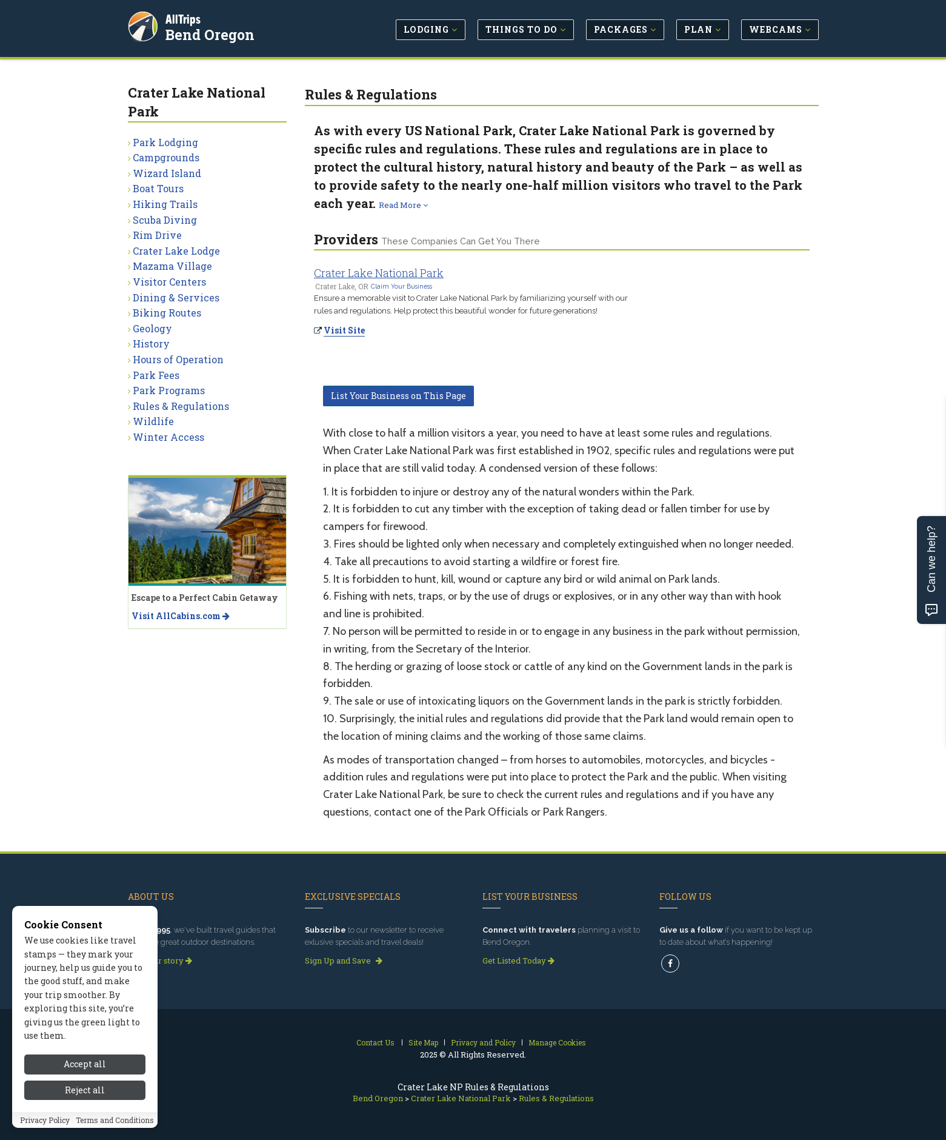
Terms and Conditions (115, 1120)
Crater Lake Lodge (176, 250)
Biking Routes (167, 312)
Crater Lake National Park (379, 273)
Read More (403, 205)
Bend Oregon (212, 33)
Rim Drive (157, 235)
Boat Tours (158, 188)
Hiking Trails (165, 204)
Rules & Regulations (181, 406)
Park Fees (156, 375)
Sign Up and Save (343, 960)
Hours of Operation (178, 359)
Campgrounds (166, 157)
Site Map (423, 1042)
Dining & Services (176, 297)
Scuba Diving (165, 219)
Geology (152, 328)
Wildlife (153, 421)
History (151, 343)
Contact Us (375, 1042)
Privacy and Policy (483, 1042)
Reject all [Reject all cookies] (85, 1090)
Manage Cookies (557, 1042)
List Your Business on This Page (398, 395)
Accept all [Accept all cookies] (85, 1065)
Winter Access (168, 437)
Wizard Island (167, 173)
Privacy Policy (45, 1120)
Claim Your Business (401, 286)
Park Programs (169, 390)
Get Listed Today (518, 960)
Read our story (160, 960)
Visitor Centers (169, 281)
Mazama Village (172, 266)
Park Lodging (165, 142)
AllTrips (185, 17)
